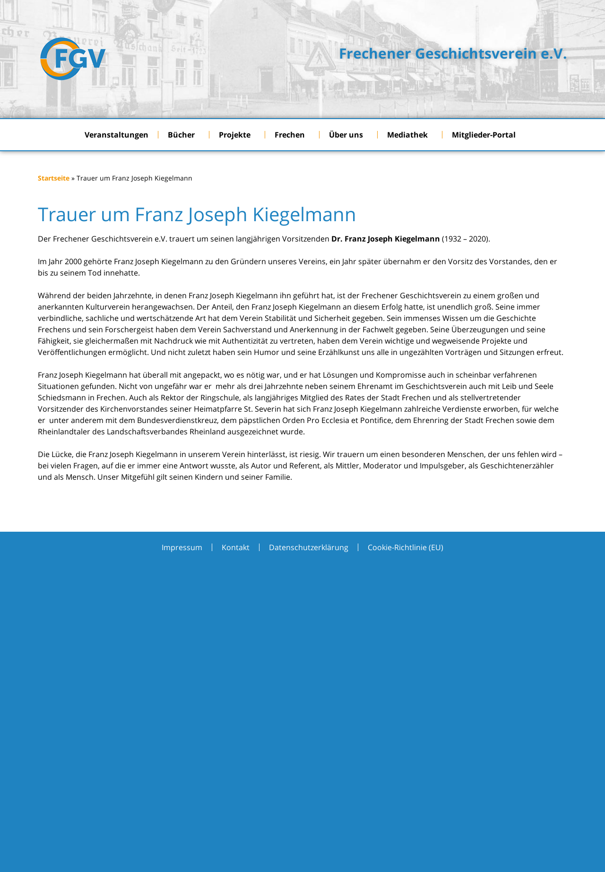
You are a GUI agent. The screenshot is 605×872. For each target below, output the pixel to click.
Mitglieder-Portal (486, 135)
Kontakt (236, 547)
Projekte (237, 135)
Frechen (292, 135)
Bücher (183, 135)
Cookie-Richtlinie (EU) (405, 547)
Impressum (182, 547)
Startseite (53, 177)
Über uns (348, 135)
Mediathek (409, 135)
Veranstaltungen (116, 135)
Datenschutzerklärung (308, 547)
